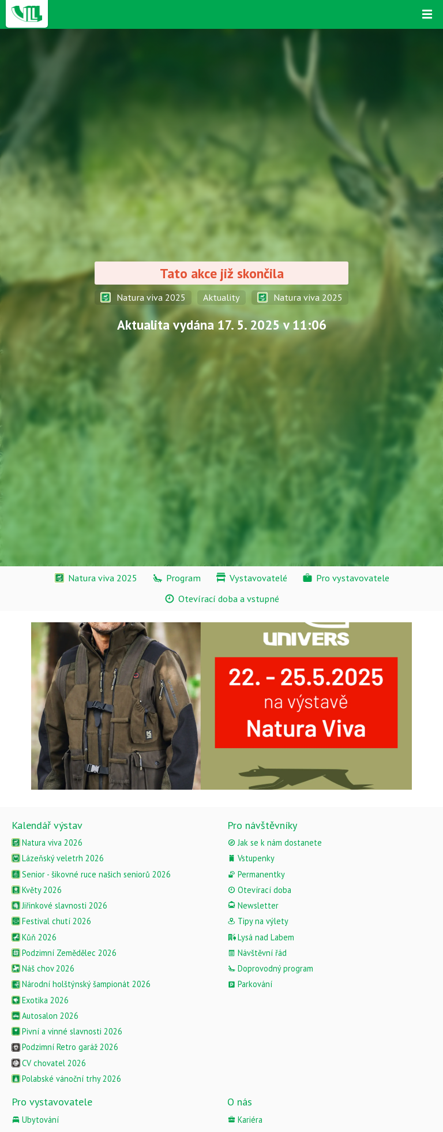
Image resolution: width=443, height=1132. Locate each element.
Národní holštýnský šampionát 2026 (81, 984)
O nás (239, 1101)
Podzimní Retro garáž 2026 (65, 1047)
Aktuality (221, 297)
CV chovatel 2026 (49, 1063)
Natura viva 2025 (143, 297)
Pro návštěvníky (262, 825)
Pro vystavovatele (52, 1101)
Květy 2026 (37, 890)
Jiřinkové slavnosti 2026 (59, 905)
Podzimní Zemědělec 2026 (64, 953)
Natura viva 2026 (47, 842)
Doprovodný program (270, 968)
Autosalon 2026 (45, 1016)
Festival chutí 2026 (51, 921)
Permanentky (256, 874)
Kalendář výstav (47, 825)
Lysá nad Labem (260, 937)
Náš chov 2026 (43, 968)
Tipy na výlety (257, 921)
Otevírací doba (259, 890)
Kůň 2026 (34, 937)
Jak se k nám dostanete (274, 842)
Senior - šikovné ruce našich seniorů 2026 (91, 874)
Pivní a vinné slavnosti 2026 (67, 1031)
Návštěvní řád (257, 953)
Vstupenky (251, 858)
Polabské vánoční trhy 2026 (66, 1079)
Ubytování (35, 1119)
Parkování (249, 984)
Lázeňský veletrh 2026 (58, 858)
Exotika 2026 (40, 1000)
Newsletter (253, 905)
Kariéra (244, 1119)
